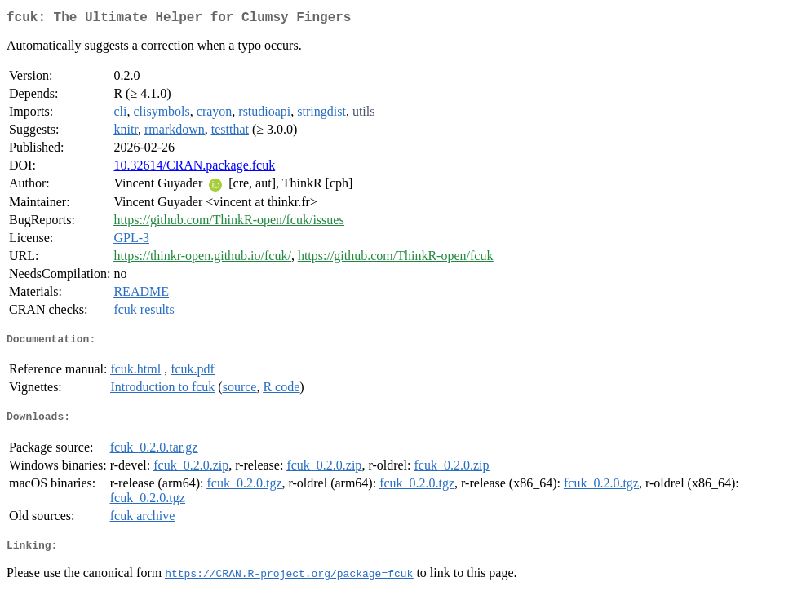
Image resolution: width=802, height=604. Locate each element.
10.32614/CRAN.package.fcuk (194, 168)
